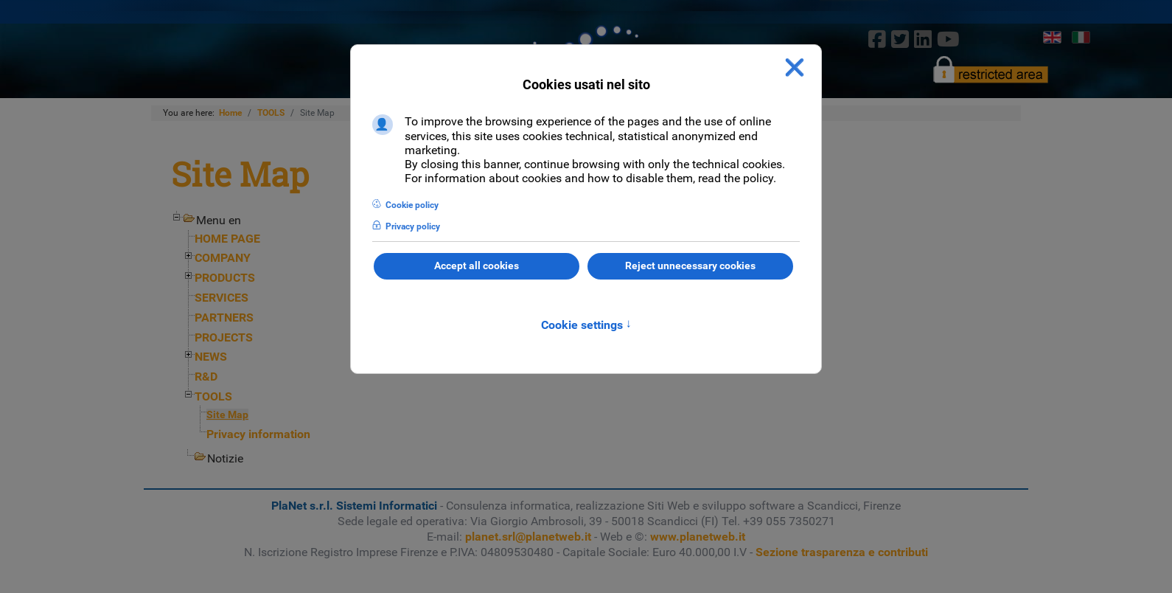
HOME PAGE (227, 239)
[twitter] (900, 39)
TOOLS (213, 396)
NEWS (211, 357)
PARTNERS (224, 318)
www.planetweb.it (697, 537)
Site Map (227, 414)
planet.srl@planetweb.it (528, 537)
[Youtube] (948, 39)
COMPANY (223, 258)
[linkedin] (922, 39)
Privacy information (258, 434)
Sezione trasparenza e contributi (842, 552)
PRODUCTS (225, 278)
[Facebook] (877, 39)
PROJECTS (224, 337)
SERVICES (221, 298)
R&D (206, 377)
